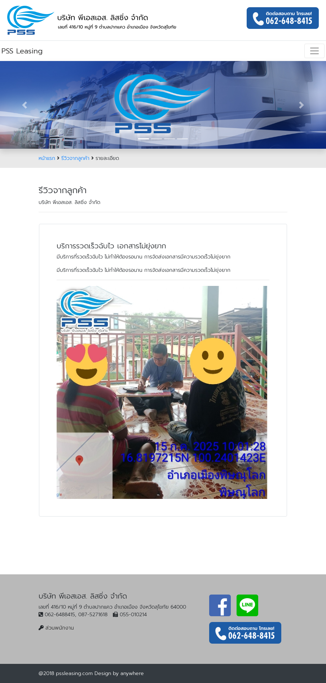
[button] (24, 105)
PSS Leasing (22, 50)
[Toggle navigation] (314, 51)
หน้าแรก (47, 158)
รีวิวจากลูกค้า (75, 158)
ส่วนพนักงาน (59, 628)
